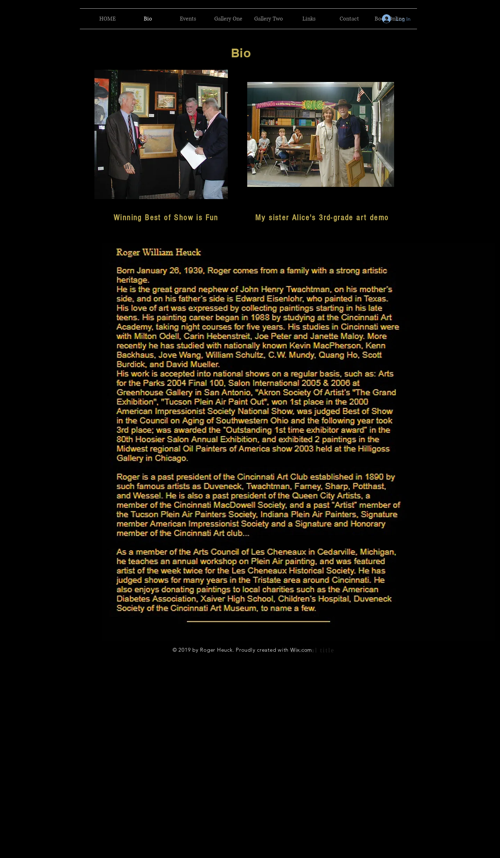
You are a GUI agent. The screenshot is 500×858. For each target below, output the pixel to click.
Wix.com (301, 649)
